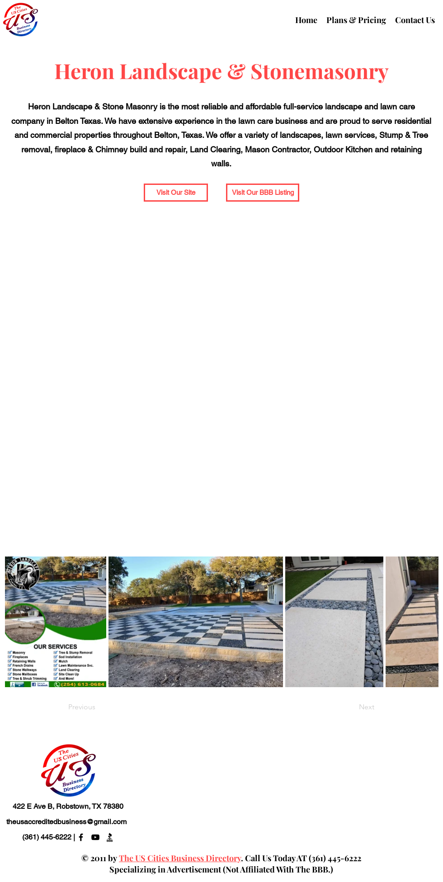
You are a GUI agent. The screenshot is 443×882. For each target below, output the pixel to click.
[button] (176, 193)
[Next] (351, 707)
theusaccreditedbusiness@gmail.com (66, 821)
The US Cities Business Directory (180, 858)
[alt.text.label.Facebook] (81, 837)
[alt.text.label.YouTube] (95, 837)
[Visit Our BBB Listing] (262, 193)
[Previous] (98, 707)
